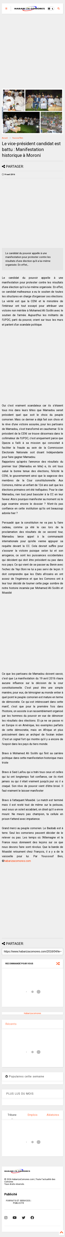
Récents (11, 1024)
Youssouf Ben (17, 138)
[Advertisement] (32, 51)
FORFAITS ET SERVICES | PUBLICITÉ (18, 1201)
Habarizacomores (32, 1013)
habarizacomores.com (17, 861)
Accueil (5, 138)
